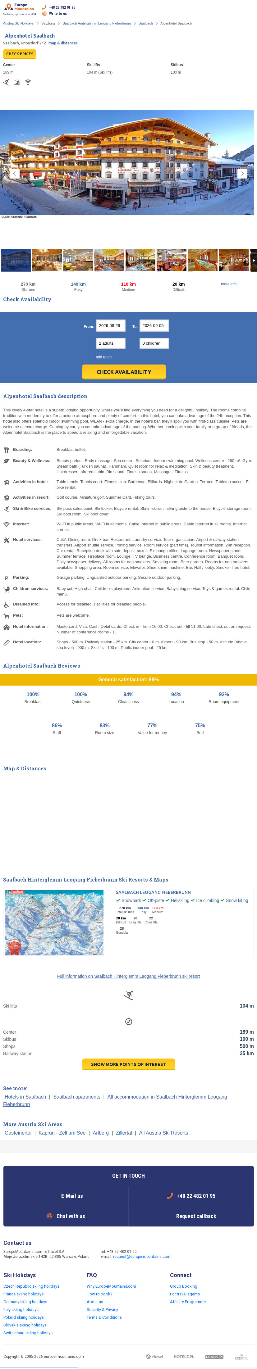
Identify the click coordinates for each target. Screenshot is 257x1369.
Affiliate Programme (188, 1301)
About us (95, 1301)
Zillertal (124, 1133)
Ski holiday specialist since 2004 (19, 9)
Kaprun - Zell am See (62, 1133)
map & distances (63, 43)
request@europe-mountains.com (141, 1256)
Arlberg (101, 1133)
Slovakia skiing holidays (25, 1325)
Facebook (187, 1254)
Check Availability (124, 372)
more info (228, 284)
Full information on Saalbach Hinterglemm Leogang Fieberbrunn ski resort (128, 976)
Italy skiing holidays (21, 1309)
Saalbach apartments (77, 1096)
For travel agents (185, 1294)
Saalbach (146, 23)
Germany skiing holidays (25, 1301)
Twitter (199, 1254)
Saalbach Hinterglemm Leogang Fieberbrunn (96, 23)
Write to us (58, 13)
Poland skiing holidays (23, 1317)
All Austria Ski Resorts (163, 1133)
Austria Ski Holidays (18, 23)
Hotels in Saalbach (26, 1096)
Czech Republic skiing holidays (31, 1286)
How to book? (99, 1294)
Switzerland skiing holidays (28, 1332)
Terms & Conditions (104, 1317)
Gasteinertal (18, 1133)
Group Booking (183, 1286)
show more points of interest (128, 1064)
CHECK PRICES (19, 54)
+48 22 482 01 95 (62, 7)
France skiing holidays (23, 1294)
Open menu (249, 10)
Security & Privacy (102, 1309)
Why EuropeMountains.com (111, 1286)
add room (104, 357)
